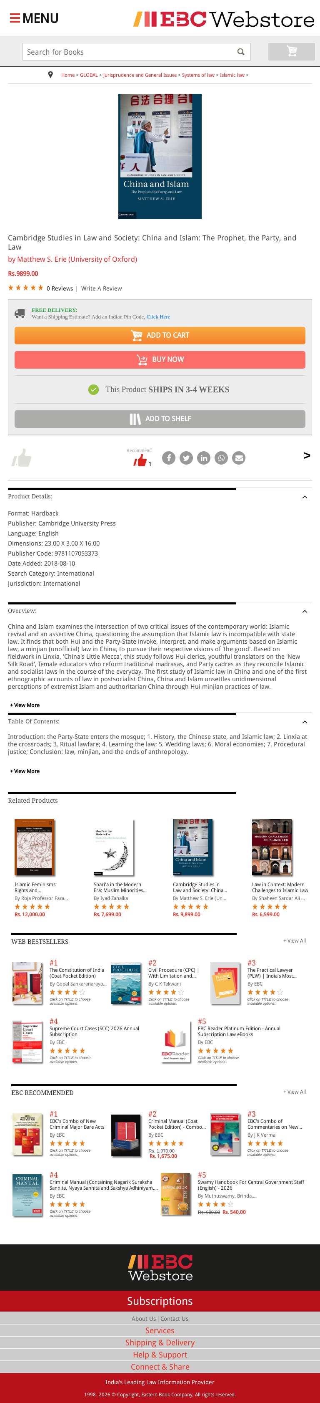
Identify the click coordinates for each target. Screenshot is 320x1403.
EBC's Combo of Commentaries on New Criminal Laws (273, 1124)
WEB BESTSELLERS (39, 941)
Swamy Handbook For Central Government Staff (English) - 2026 (251, 1185)
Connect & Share (160, 1367)
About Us (144, 1318)
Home (68, 75)
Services (160, 1330)
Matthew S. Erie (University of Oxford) (77, 259)
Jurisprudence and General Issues (140, 75)
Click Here (158, 316)
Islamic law (232, 75)
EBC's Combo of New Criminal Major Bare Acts (77, 1124)
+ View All (294, 941)
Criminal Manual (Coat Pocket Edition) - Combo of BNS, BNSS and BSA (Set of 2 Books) (177, 1124)
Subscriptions (160, 1301)
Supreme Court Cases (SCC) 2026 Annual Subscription (94, 1031)
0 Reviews (60, 288)
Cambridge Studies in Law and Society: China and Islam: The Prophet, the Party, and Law (199, 887)
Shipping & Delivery (160, 1342)
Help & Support (160, 1355)
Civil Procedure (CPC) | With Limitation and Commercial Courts (174, 973)
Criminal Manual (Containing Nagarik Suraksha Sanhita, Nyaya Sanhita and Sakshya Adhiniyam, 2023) (102, 1185)
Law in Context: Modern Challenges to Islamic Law (280, 887)
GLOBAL (89, 75)
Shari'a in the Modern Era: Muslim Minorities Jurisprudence (118, 887)
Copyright (128, 1395)
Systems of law (198, 75)
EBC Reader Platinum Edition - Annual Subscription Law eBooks (239, 1031)
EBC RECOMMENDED (42, 1093)
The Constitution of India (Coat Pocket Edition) (77, 973)
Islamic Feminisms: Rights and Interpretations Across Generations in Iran (39, 887)
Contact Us (174, 1318)
